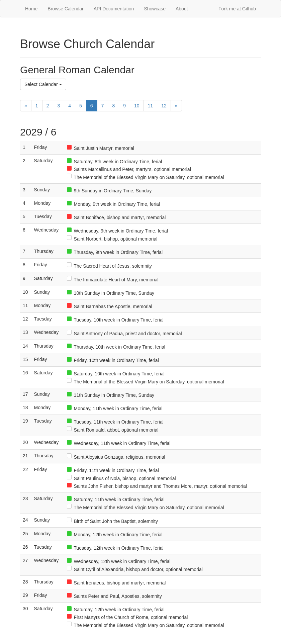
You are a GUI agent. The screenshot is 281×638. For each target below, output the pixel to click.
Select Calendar (43, 84)
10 (136, 105)
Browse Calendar (65, 8)
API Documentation (114, 8)
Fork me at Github (237, 8)
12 (164, 105)
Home (31, 8)
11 (150, 105)
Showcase (155, 8)
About (182, 8)
